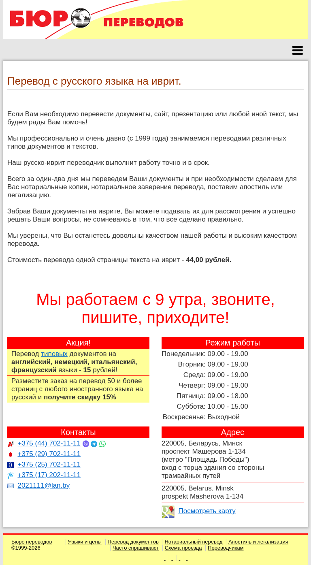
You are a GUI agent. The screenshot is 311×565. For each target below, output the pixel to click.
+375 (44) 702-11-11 (48, 443)
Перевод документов (133, 542)
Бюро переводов (31, 542)
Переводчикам (226, 548)
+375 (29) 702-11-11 (48, 454)
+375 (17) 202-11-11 (48, 475)
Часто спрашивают (136, 548)
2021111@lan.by (43, 485)
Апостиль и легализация (258, 542)
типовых (54, 354)
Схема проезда (183, 548)
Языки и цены (85, 542)
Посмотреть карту (206, 511)
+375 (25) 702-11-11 (48, 464)
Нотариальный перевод (193, 542)
